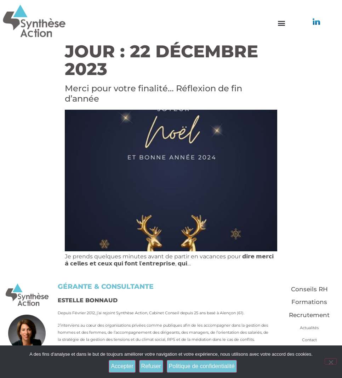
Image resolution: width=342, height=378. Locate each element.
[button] (281, 23)
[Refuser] (331, 361)
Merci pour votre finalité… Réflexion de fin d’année (153, 93)
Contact (309, 339)
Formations (309, 301)
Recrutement (309, 315)
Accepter (122, 366)
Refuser (151, 366)
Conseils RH (309, 289)
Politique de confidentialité (202, 366)
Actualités (309, 327)
